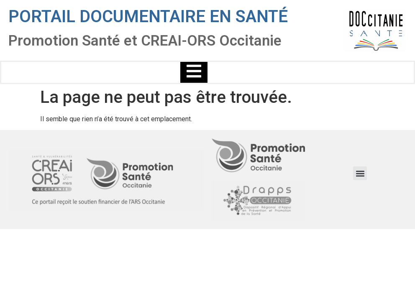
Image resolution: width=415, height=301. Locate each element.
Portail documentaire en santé (148, 16)
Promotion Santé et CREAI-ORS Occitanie (145, 40)
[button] (360, 173)
